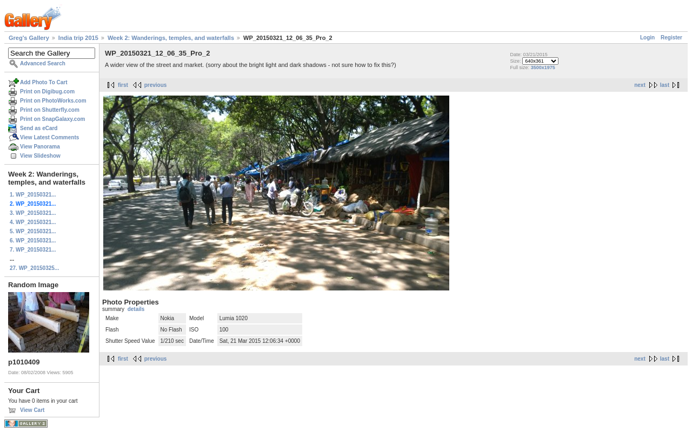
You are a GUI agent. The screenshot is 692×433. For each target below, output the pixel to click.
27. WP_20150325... (34, 268)
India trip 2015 (78, 38)
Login (647, 37)
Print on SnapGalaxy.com (52, 119)
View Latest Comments (49, 137)
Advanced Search (42, 63)
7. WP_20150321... (33, 250)
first (123, 85)
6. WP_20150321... (33, 240)
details (136, 309)
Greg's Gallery (29, 38)
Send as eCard (38, 128)
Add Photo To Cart (44, 82)
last (664, 85)
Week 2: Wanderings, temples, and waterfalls (171, 38)
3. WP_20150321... (33, 213)
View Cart (32, 410)
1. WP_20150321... (33, 195)
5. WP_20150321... (33, 231)
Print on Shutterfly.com (49, 110)
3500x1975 (543, 67)
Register (671, 37)
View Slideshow (40, 156)
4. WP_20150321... (33, 222)
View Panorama (40, 147)
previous (155, 85)
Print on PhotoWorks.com (53, 101)
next (640, 85)
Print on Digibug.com (47, 91)
